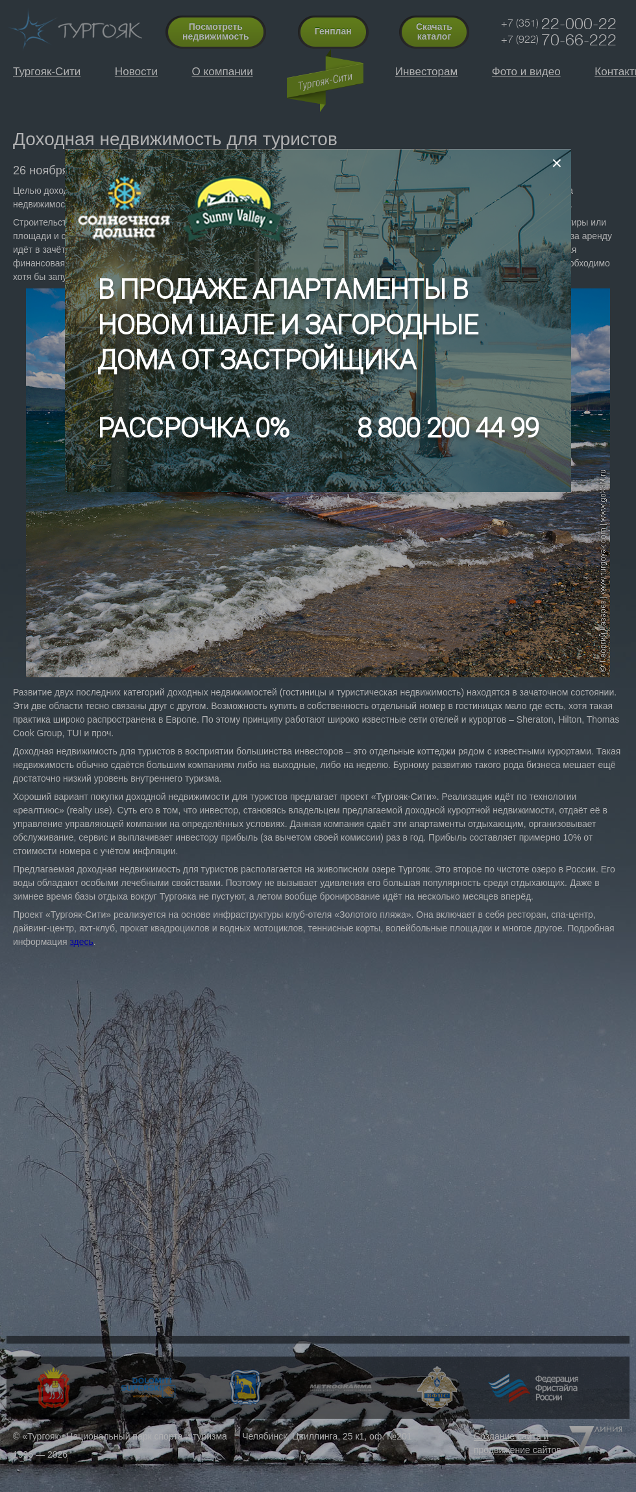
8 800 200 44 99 (448, 428)
